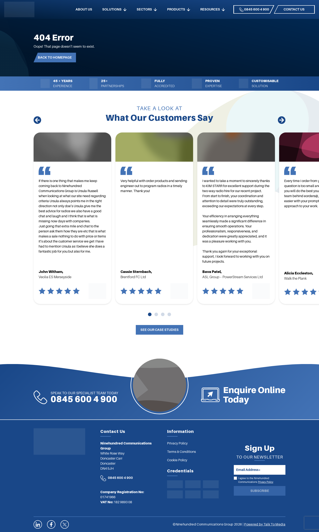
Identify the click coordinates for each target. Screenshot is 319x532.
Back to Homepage (55, 57)
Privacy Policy (265, 482)
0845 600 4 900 (254, 10)
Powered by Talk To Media (264, 524)
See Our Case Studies (159, 330)
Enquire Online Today (282, 394)
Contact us (294, 9)
